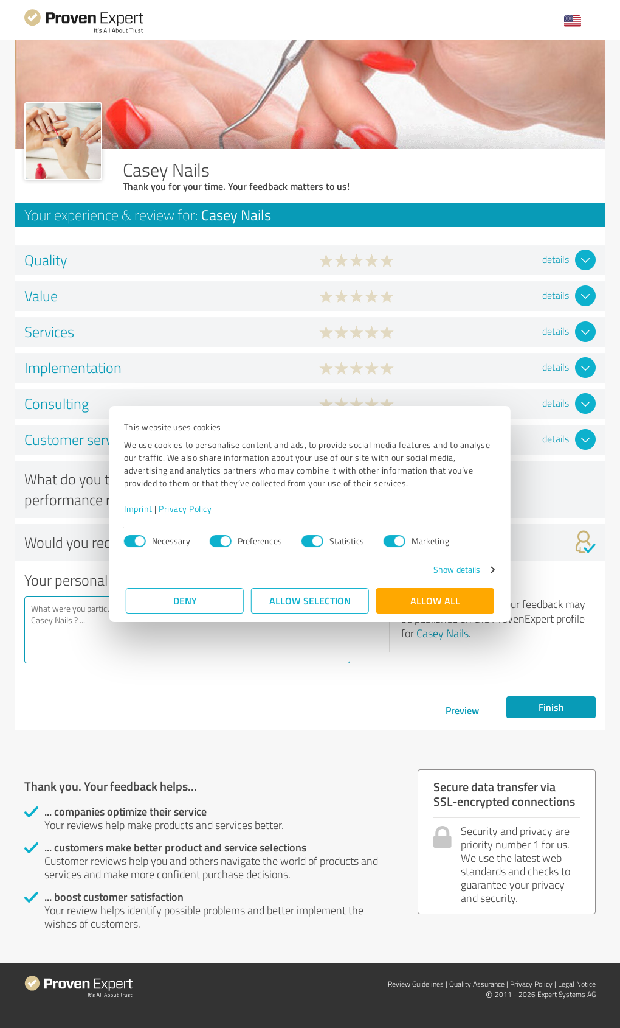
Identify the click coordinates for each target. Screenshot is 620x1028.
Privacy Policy (186, 508)
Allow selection (310, 600)
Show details (455, 569)
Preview (462, 710)
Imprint (140, 508)
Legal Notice (577, 984)
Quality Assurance (477, 984)
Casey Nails (442, 633)
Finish (551, 707)
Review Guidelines (416, 984)
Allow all (435, 600)
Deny (185, 600)
